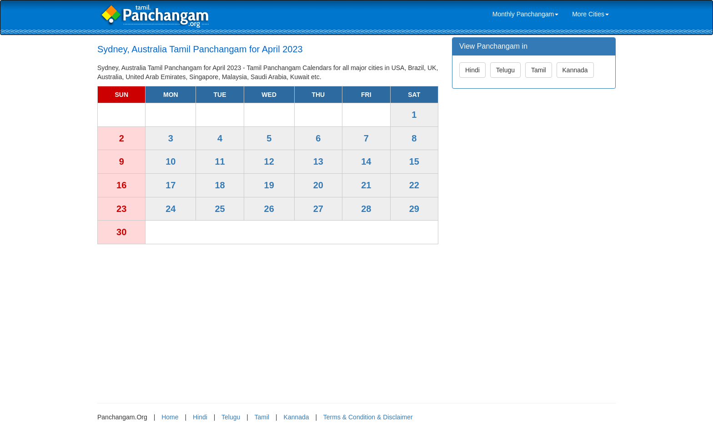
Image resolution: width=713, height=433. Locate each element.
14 (366, 161)
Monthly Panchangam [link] (525, 14)
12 (269, 161)
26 (269, 209)
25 (220, 209)
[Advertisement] (267, 320)
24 (171, 209)
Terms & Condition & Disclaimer (368, 417)
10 (171, 161)
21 (366, 185)
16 (121, 185)
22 (414, 185)
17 (171, 185)
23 (121, 209)
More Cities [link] (590, 14)
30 (121, 232)
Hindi (472, 70)
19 (269, 185)
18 (220, 185)
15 (414, 161)
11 (220, 161)
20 (318, 185)
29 (414, 209)
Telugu (505, 70)
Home (169, 417)
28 (366, 209)
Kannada (575, 70)
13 (318, 161)
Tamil (538, 70)
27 (318, 209)
